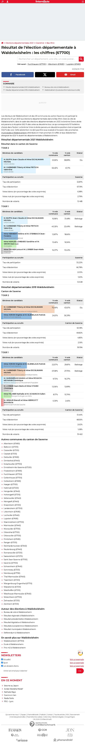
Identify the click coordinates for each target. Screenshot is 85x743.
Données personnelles (17, 717)
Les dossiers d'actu (10, 666)
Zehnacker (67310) (12, 600)
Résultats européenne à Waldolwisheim (21, 626)
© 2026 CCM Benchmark (42, 719)
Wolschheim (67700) (13, 597)
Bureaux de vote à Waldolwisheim (57, 87)
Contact (50, 714)
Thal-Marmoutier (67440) (14, 577)
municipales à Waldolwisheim (14, 133)
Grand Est (40, 43)
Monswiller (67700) (12, 529)
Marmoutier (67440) (12, 525)
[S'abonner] (42, 670)
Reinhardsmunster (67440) (15, 546)
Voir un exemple (77, 659)
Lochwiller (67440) (11, 515)
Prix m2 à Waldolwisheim (15, 648)
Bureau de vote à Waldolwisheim (18, 612)
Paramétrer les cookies (34, 717)
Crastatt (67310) (10, 454)
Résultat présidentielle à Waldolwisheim (21, 619)
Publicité (43, 714)
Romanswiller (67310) (13, 553)
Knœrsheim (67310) (12, 505)
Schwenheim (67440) (13, 566)
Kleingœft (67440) (11, 501)
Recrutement (75, 714)
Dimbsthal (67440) (12, 461)
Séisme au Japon (11, 686)
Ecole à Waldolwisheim (14, 644)
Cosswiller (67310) (11, 450)
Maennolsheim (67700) (14, 522)
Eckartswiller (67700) (13, 464)
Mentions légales (58, 717)
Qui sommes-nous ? (12, 714)
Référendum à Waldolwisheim (17, 633)
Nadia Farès (9, 698)
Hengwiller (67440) (12, 491)
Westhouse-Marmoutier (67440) (17, 594)
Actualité (5, 659)
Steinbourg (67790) (12, 573)
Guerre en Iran (10, 695)
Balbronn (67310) (11, 447)
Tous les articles (59, 714)
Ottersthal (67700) (11, 532)
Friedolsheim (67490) (13, 471)
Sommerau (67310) (12, 570)
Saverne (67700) (11, 563)
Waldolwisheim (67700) (14, 641)
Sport (4, 663)
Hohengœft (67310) (12, 495)
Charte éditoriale (32, 714)
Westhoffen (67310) (12, 590)
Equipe (23, 714)
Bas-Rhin (51, 43)
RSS (67, 714)
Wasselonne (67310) (12, 587)
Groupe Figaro (70, 717)
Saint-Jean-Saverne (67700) (15, 559)
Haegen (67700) (10, 484)
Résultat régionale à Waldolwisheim (19, 616)
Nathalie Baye (10, 692)
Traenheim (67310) (12, 580)
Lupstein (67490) (73, 64)
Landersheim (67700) (13, 508)
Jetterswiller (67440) (12, 498)
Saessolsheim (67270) (13, 556)
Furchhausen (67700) (37, 64)
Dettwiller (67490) (11, 457)
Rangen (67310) (10, 542)
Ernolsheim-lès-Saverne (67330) (17, 467)
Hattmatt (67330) (11, 488)
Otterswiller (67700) (12, 536)
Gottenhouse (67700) (13, 478)
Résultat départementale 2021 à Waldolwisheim (23, 87)
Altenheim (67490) (56, 64)
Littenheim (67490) (12, 512)
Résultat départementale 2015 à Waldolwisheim (23, 90)
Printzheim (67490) (12, 539)
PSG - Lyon (8, 701)
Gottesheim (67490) (12, 481)
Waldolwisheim (50, 90)
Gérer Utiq (47, 717)
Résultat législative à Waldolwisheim (19, 622)
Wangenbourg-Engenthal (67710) (18, 583)
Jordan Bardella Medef (13, 689)
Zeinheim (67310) (11, 604)
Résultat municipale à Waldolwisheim (20, 629)
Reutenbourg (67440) (13, 549)
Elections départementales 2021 (19, 43)
